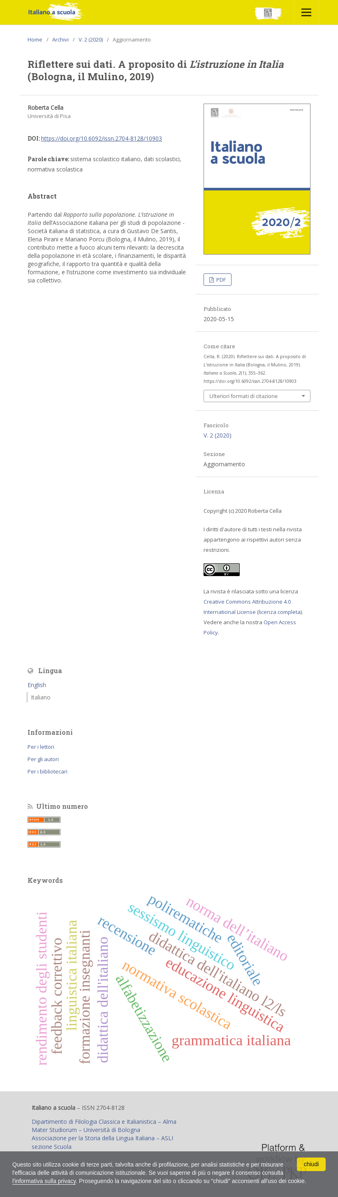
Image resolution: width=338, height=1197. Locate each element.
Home (35, 39)
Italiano (41, 697)
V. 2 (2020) (91, 39)
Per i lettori (41, 746)
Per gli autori (43, 759)
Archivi (60, 39)
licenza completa (280, 612)
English (37, 685)
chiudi (311, 1164)
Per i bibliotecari (47, 771)
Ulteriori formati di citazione (243, 396)
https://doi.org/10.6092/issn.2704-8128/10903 (101, 138)
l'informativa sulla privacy (44, 1181)
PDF (220, 279)
